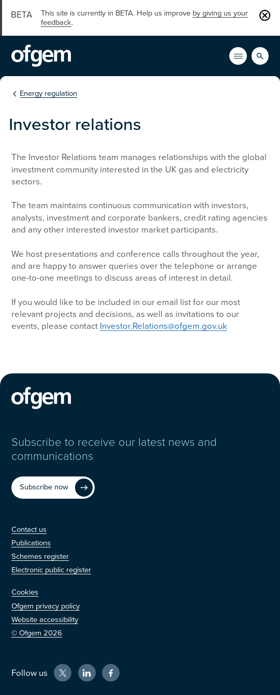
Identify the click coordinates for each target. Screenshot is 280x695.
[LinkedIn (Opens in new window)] (87, 673)
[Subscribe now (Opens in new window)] (53, 487)
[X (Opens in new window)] (62, 673)
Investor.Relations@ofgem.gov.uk (163, 326)
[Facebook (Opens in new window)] (111, 673)
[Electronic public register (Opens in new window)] (51, 569)
